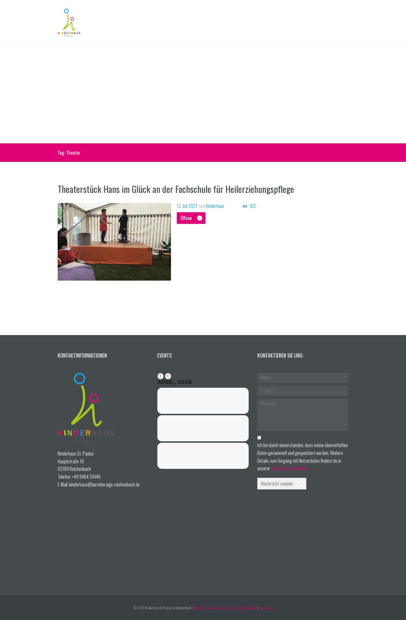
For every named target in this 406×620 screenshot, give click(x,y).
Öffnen (186, 218)
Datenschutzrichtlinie (289, 468)
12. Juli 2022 (187, 205)
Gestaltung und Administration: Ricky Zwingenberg (225, 607)
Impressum (266, 607)
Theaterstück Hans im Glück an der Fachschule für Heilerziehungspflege (176, 188)
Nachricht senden (277, 483)
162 (253, 206)
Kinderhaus (215, 205)
